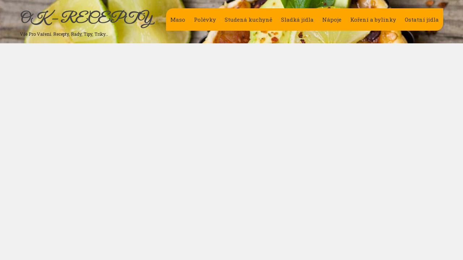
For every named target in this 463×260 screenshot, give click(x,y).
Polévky (205, 19)
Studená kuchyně (248, 19)
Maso (177, 19)
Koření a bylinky (373, 19)
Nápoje (331, 19)
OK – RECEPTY (86, 19)
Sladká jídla (297, 19)
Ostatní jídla (422, 19)
